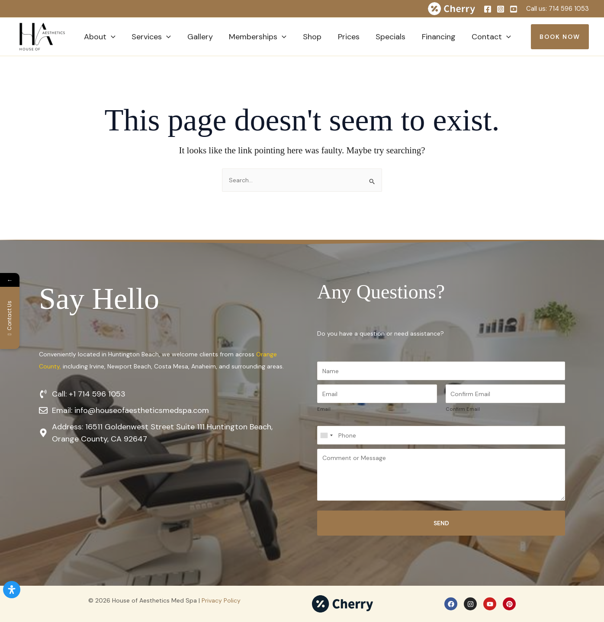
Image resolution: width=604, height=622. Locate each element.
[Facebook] (488, 9)
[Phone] (441, 435)
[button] (110, 37)
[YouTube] (513, 9)
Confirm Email (463, 409)
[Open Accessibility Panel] (11, 589)
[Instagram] (500, 9)
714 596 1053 (569, 8)
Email (324, 409)
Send (441, 523)
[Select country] (326, 435)
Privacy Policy (221, 600)
